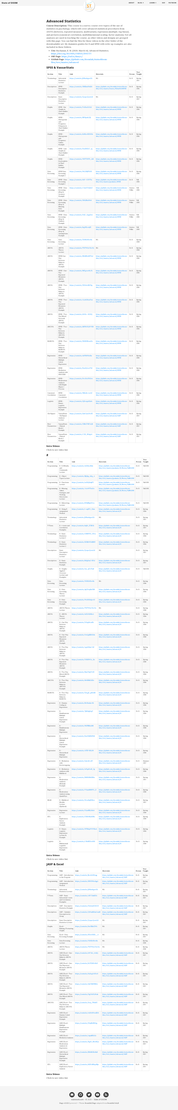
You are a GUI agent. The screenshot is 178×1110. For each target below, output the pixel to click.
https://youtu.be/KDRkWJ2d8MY (84, 542)
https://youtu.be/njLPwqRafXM (83, 589)
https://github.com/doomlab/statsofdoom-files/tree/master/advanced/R (114, 510)
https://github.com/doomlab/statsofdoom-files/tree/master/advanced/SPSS (111, 108)
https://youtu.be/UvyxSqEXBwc (83, 800)
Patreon (172, 5)
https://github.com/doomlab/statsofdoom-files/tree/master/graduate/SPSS (111, 181)
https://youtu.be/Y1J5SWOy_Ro (83, 660)
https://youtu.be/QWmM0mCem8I (87, 912)
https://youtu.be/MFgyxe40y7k (81, 271)
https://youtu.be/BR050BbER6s (83, 777)
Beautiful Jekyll (113, 1103)
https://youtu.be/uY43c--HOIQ (81, 314)
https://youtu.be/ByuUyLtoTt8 (81, 368)
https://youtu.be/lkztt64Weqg (86, 875)
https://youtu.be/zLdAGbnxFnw (81, 300)
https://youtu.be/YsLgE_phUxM (83, 693)
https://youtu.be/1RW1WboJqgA (86, 881)
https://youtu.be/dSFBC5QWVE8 (82, 327)
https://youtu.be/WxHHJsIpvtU (83, 600)
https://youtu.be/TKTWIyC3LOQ (82, 248)
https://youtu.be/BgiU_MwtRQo (87, 1042)
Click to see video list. (57, 450)
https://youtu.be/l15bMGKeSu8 (86, 1052)
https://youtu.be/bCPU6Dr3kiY (86, 963)
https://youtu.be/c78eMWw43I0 (83, 841)
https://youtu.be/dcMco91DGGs (81, 134)
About (131, 5)
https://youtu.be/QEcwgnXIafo (81, 401)
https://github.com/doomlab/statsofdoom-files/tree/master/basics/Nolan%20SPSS (111, 88)
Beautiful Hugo (90, 1103)
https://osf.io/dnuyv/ (72, 56)
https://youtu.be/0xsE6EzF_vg (81, 149)
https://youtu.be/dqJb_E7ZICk (83, 526)
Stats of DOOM (9, 5)
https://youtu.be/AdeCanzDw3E (81, 414)
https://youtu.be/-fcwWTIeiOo (83, 488)
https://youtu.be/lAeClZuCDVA (86, 926)
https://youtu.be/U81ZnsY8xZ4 (81, 87)
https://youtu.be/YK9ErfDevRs (81, 240)
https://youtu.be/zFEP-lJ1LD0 (83, 751)
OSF (163, 5)
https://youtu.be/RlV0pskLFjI (80, 117)
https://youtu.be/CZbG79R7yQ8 (81, 424)
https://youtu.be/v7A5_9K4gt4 (81, 434)
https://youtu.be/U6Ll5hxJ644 (81, 200)
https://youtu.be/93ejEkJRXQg (86, 1023)
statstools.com (77, 1099)
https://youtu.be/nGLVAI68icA (83, 614)
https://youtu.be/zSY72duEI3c (86, 896)
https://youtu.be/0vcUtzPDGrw (81, 379)
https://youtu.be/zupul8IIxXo (85, 1036)
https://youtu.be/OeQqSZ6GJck (83, 635)
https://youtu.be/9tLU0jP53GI (81, 171)
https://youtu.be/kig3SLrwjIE (80, 227)
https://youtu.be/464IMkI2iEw (83, 680)
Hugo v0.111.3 (64, 1103)
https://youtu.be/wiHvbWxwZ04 (87, 1013)
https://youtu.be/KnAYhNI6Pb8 (83, 736)
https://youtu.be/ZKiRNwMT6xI (81, 256)
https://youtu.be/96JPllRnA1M (83, 726)
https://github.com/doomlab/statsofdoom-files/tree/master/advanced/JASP (111, 415)
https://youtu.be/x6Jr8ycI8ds (82, 466)
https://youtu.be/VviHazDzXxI (81, 107)
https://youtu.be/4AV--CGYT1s (81, 180)
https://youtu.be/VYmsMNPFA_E (84, 790)
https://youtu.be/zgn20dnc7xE (83, 647)
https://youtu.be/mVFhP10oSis (81, 356)
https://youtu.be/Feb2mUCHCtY (87, 906)
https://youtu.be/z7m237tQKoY (81, 188)
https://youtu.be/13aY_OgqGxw (81, 215)
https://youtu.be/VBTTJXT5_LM (82, 159)
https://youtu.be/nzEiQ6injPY (83, 482)
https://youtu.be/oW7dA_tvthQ (86, 953)
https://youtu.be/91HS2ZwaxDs (81, 341)
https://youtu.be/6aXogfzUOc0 (86, 974)
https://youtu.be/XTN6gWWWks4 (84, 829)
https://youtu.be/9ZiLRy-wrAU (81, 393)
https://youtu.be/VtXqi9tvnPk (83, 622)
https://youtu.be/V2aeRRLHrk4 (83, 810)
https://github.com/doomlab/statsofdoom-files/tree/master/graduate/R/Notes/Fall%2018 (116, 467)
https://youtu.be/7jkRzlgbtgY (82, 711)
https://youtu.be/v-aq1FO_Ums (83, 509)
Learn (152, 5)
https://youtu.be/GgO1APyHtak (86, 994)
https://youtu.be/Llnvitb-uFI (82, 761)
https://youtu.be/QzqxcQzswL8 (81, 97)
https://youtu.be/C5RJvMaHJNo (83, 817)
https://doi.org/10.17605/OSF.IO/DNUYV (71, 53)
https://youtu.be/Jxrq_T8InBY (86, 1003)
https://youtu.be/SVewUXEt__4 (86, 935)
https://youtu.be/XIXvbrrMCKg (81, 285)
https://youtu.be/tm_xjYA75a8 (83, 569)
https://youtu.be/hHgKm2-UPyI (83, 561)
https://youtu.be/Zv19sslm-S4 (83, 703)
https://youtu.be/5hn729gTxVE (83, 672)
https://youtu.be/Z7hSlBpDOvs (83, 503)
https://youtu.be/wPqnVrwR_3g (83, 769)
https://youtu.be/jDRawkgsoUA (81, 78)
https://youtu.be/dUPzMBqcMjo (87, 1064)
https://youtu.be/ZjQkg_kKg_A (83, 476)
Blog (140, 5)
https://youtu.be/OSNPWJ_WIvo (84, 534)
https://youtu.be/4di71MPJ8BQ (86, 984)
